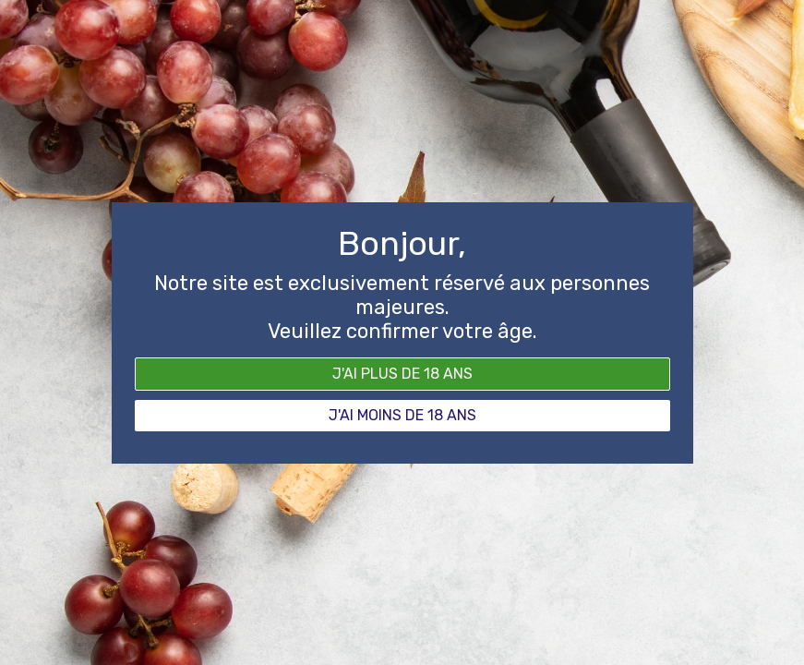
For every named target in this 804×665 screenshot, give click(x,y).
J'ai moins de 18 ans (402, 415)
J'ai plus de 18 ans (402, 373)
